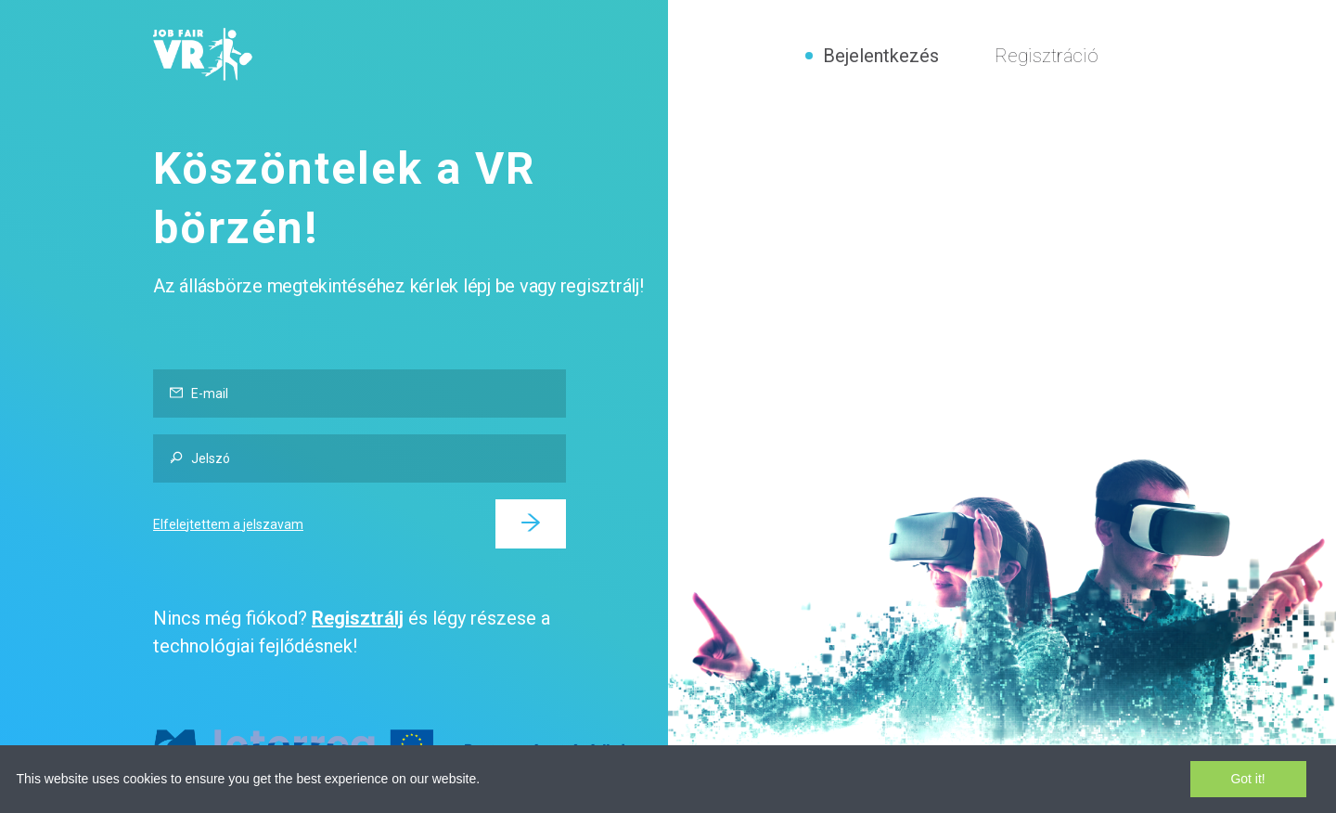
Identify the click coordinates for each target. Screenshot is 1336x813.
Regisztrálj (358, 618)
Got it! (1247, 778)
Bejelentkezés (881, 55)
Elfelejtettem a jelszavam (228, 524)
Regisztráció (1046, 55)
